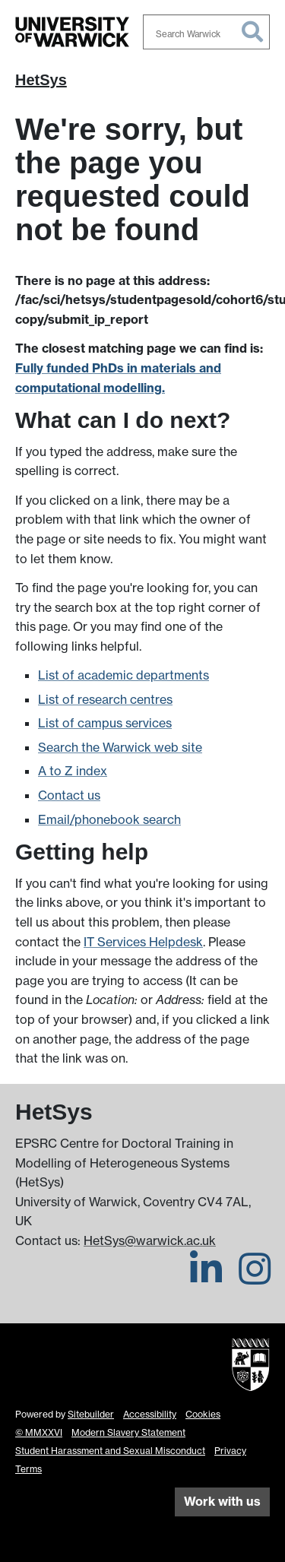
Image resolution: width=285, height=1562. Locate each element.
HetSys (41, 79)
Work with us (222, 1501)
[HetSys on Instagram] (254, 1277)
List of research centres (105, 699)
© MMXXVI (38, 1432)
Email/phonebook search (109, 819)
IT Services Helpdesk (143, 941)
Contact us (69, 795)
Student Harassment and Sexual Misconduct (110, 1450)
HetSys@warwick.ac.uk (150, 1240)
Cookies (202, 1414)
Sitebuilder (91, 1414)
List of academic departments (123, 675)
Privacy (230, 1450)
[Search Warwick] (207, 31)
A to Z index (72, 770)
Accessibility (149, 1414)
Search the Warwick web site (120, 747)
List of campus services (105, 722)
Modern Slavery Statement (128, 1432)
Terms (28, 1469)
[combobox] (207, 31)
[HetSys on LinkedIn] (206, 1277)
